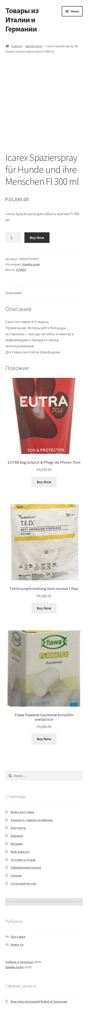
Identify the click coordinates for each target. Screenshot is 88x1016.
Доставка (18, 936)
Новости (17, 944)
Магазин (17, 844)
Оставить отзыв (23, 860)
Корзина (17, 836)
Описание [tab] (13, 292)
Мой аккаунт (20, 852)
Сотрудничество (23, 883)
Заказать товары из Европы (32, 820)
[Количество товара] (13, 237)
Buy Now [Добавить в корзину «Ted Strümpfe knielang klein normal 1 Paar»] (44, 608)
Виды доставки (22, 812)
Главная (16, 46)
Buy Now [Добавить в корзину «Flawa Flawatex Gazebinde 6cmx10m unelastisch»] (44, 738)
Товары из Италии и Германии (21, 20)
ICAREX (21, 270)
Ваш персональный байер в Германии (39, 1001)
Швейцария (33, 46)
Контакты (18, 828)
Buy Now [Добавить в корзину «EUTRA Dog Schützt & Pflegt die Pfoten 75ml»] (44, 481)
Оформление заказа (26, 867)
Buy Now (37, 237)
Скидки (16, 875)
